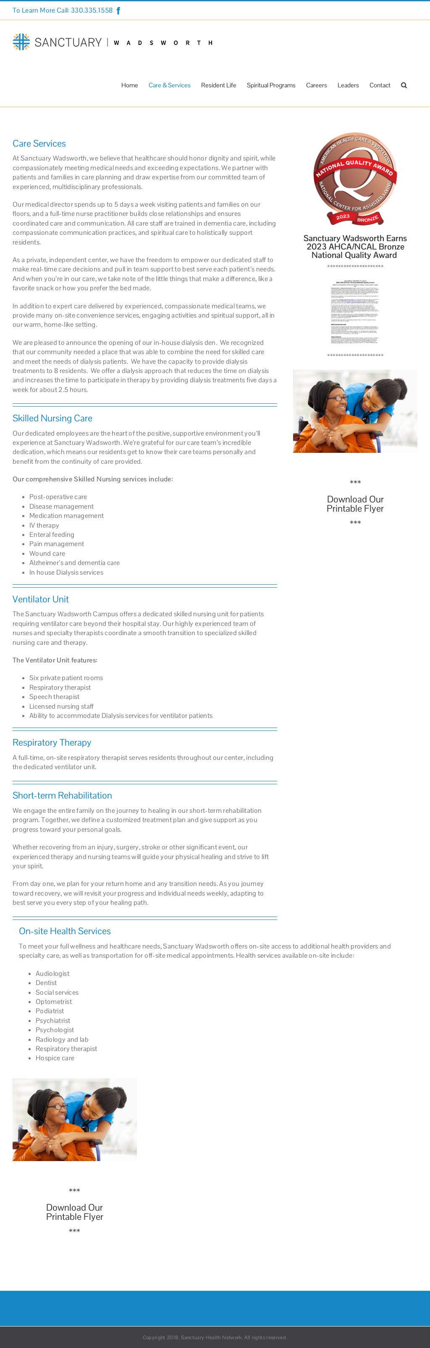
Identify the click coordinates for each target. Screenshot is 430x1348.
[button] (404, 85)
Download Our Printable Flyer (355, 503)
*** (355, 483)
